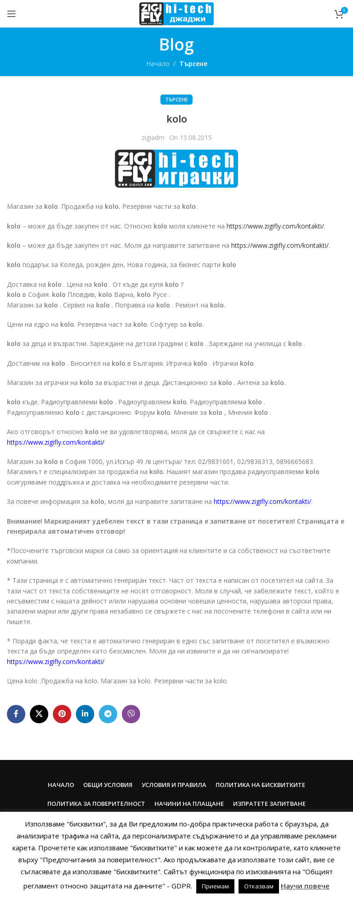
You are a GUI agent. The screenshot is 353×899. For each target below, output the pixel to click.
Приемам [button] (215, 886)
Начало (158, 63)
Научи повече (305, 885)
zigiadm (153, 137)
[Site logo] (176, 13)
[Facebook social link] (16, 714)
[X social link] (39, 714)
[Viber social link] (131, 714)
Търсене (193, 63)
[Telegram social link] (108, 714)
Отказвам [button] (258, 886)
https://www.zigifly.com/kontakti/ (275, 226)
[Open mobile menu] (11, 14)
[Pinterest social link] (62, 714)
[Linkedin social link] (85, 714)
